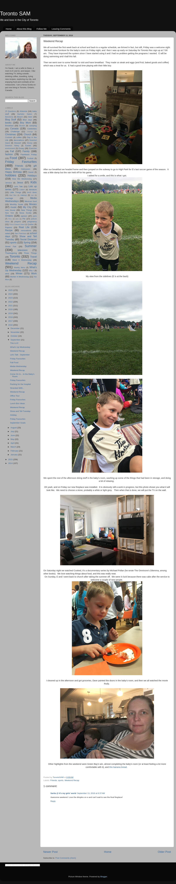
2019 (10, 313)
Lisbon (22, 190)
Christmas (10, 134)
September (16, 340)
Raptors (8, 227)
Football (30, 158)
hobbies (10, 175)
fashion (9, 154)
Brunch (22, 126)
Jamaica (8, 183)
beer (30, 117)
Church (27, 134)
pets (17, 219)
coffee (19, 137)
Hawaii (30, 172)
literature (33, 189)
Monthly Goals (16, 204)
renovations (26, 230)
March (14, 447)
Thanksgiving (11, 253)
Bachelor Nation (24, 114)
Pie (23, 219)
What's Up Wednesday (20, 347)
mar (32, 195)
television (23, 250)
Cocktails (8, 137)
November (15, 332)
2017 (10, 321)
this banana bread (118, 767)
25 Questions (10, 111)
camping (33, 126)
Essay (21, 148)
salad (7, 233)
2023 (10, 298)
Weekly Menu (19, 268)
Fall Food (14, 362)
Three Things (30, 253)
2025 (10, 290)
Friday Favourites (21, 162)
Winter (19, 273)
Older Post (164, 851)
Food (13, 158)
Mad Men (13, 195)
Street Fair (10, 246)
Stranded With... (17, 388)
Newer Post (50, 851)
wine (7, 274)
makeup (23, 195)
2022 (10, 302)
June (13, 435)
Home (9, 29)
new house (10, 210)
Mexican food (31, 201)
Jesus (20, 182)
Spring (27, 242)
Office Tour (15, 396)
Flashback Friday (29, 154)
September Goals (18, 423)
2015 (10, 459)
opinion (24, 216)
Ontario (9, 215)
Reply (53, 801)
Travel (33, 256)
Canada (14, 128)
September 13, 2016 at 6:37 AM (91, 793)
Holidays (32, 175)
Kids (34, 182)
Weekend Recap (72, 780)
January (14, 455)
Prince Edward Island (17, 224)
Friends (53, 780)
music (13, 207)
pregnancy (32, 221)
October (14, 336)
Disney (29, 143)
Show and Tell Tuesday (20, 411)
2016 (10, 325)
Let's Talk (18, 186)
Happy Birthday (13, 172)
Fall (12, 151)
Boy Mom (25, 122)
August (14, 428)
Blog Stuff (10, 119)
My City (27, 207)
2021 (10, 305)
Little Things (15, 192)
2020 (10, 309)
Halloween (25, 169)
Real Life (24, 227)
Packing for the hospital (20, 384)
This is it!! (14, 343)
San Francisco (20, 233)
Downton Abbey (12, 146)
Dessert (17, 143)
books (8, 122)
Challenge (15, 131)
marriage (9, 198)
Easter (28, 145)
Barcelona (9, 117)
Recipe (8, 230)
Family (26, 151)
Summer (31, 246)
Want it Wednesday (22, 260)
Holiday (13, 415)
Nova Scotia (25, 213)
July (13, 431)
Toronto (15, 256)
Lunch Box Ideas (17, 403)
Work (34, 273)
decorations (19, 140)
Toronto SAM (15, 14)
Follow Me (41, 29)
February (15, 451)
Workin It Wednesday (19, 277)
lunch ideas (32, 192)
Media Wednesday (18, 366)
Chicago (30, 131)
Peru (10, 219)
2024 (10, 294)
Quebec (31, 224)
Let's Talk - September (20, 355)
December (15, 328)
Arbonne (23, 111)
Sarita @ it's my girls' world (63, 793)
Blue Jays (27, 120)
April (13, 443)
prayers (17, 221)
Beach (20, 117)
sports (61, 780)
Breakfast (9, 126)
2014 (10, 463)
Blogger (103, 876)
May (13, 439)
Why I (31, 271)
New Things (26, 210)
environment (10, 148)
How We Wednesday (22, 179)
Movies (33, 204)
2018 (10, 317)
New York (9, 213)
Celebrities (32, 129)
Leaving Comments (61, 29)
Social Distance (28, 239)
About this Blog (24, 29)
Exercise (33, 148)
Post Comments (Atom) (65, 858)
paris (35, 216)
